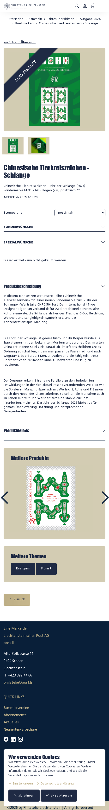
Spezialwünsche (54, 242)
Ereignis (23, 568)
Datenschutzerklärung (55, 783)
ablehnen (24, 795)
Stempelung (13, 212)
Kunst (46, 568)
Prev (15, 502)
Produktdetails (16, 430)
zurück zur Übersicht (20, 42)
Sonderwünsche (54, 226)
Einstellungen (20, 783)
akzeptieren (59, 795)
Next (94, 502)
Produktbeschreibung (22, 286)
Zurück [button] (17, 599)
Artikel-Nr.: (13, 197)
